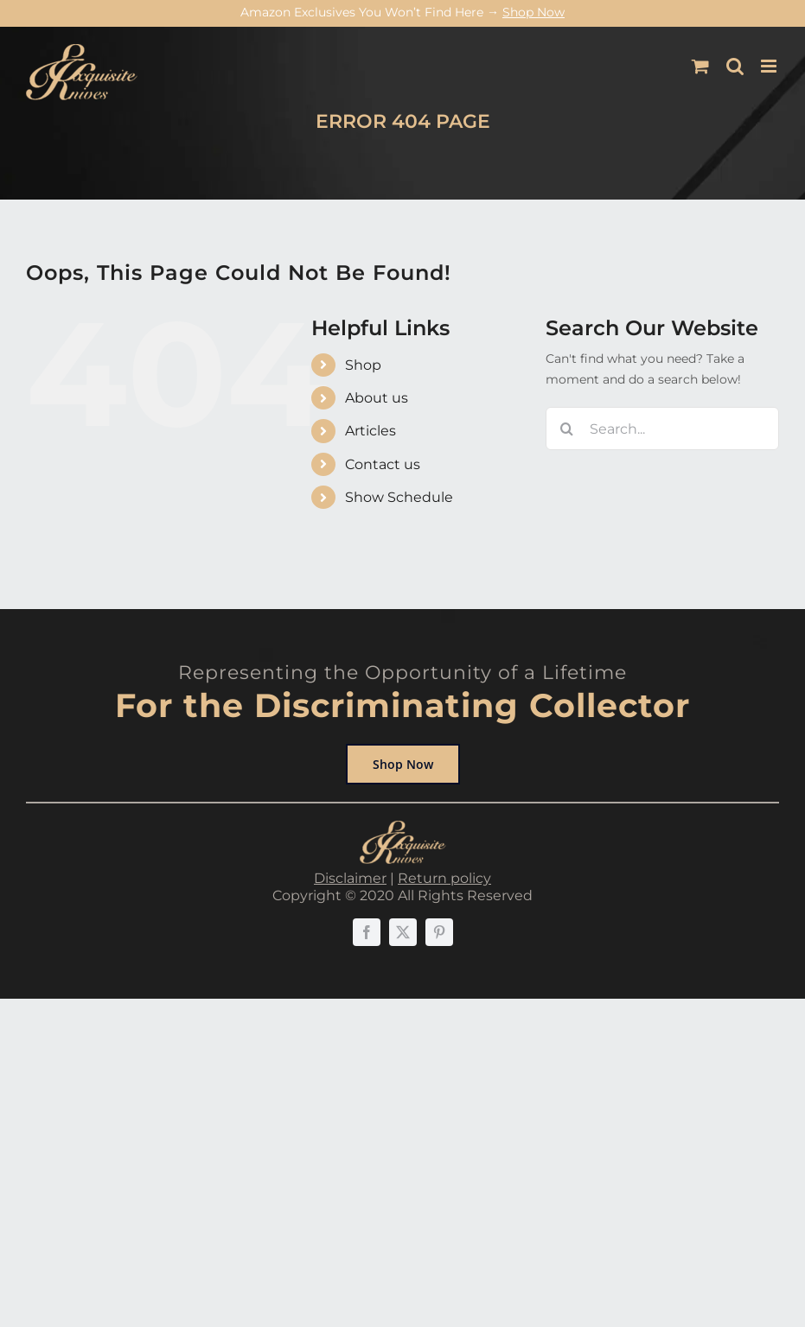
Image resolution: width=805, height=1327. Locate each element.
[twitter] (403, 932)
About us (376, 398)
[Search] (567, 428)
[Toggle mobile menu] (770, 66)
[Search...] (662, 428)
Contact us (382, 464)
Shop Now (533, 12)
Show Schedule (399, 497)
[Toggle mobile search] (735, 66)
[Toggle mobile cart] (700, 66)
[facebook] (366, 932)
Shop (363, 365)
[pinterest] (439, 932)
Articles (370, 430)
